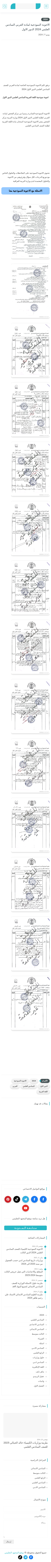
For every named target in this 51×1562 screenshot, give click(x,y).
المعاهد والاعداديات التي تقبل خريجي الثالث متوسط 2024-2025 (23, 1273)
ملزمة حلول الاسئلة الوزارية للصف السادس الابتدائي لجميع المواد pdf (27, 1285)
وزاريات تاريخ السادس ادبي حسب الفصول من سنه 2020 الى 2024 (24, 1262)
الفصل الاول (39, 1386)
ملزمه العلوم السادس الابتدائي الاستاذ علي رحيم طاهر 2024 (24, 1296)
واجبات (41, 1381)
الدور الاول (44, 1086)
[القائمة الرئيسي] (46, 6)
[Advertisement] (25, 63)
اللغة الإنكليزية (38, 1367)
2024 (45, 19)
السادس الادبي (38, 1348)
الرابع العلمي (39, 1353)
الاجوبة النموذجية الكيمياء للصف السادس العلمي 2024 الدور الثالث (24, 1251)
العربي (15, 1086)
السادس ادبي (39, 1362)
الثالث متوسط (38, 1334)
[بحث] (5, 6)
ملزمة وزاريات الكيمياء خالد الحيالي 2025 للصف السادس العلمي (26, 1444)
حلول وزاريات (39, 1357)
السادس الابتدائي (37, 1329)
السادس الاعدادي (37, 1324)
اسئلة (42, 1343)
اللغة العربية (43, 1092)
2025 (42, 1315)
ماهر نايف (40, 1371)
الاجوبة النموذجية (20, 1081)
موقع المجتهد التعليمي (14, 1552)
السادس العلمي (29, 1086)
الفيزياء (41, 1338)
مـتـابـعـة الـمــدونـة (25, 1228)
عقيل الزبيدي (39, 1376)
